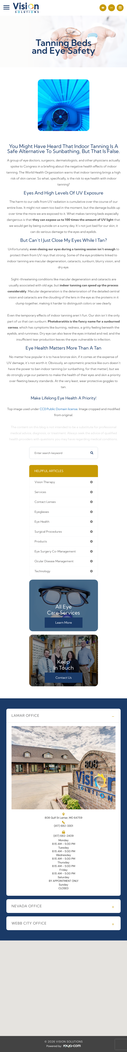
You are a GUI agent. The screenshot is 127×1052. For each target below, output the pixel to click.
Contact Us (64, 678)
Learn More (63, 623)
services (40, 492)
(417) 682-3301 (63, 825)
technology (42, 571)
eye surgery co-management (55, 551)
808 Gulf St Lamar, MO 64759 (63, 816)
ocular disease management (54, 561)
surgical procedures (48, 531)
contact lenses (45, 502)
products (41, 541)
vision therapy (45, 482)
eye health (42, 521)
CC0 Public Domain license (59, 409)
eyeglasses (42, 512)
